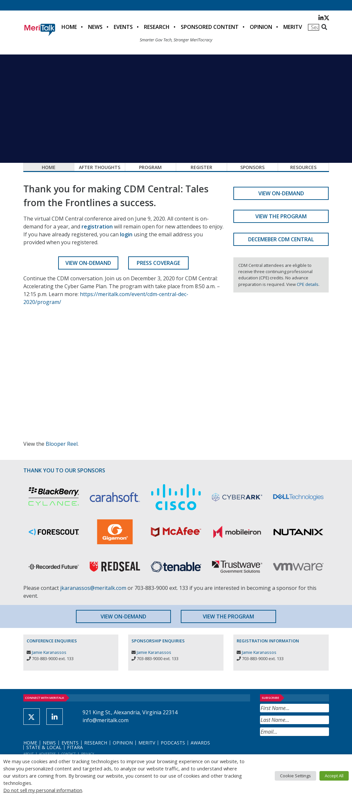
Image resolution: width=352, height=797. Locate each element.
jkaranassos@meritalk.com (93, 588)
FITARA (75, 747)
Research (157, 27)
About (28, 754)
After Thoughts (99, 167)
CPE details (307, 284)
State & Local (43, 747)
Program (150, 167)
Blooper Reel (62, 443)
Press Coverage (158, 263)
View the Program (281, 216)
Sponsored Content (210, 27)
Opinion (261, 27)
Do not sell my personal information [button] (42, 790)
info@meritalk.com (105, 720)
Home (69, 27)
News (95, 27)
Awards (200, 743)
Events (123, 27)
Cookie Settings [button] (295, 776)
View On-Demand (88, 263)
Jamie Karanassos (49, 652)
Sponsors (252, 167)
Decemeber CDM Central (281, 239)
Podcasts (173, 743)
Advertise (47, 754)
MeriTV (292, 27)
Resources (303, 167)
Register (201, 167)
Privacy (87, 754)
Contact (68, 754)
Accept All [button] (334, 776)
